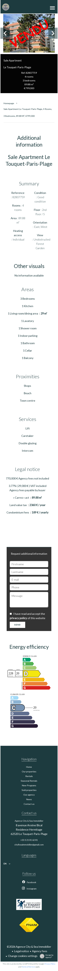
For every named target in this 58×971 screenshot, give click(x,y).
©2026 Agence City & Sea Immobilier (29, 946)
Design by (45, 956)
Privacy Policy (50, 964)
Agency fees (39, 951)
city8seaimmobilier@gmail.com (29, 844)
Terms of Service (28, 967)
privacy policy (18, 618)
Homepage (9, 103)
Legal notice (21, 951)
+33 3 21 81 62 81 (29, 840)
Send (17, 625)
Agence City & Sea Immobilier (29, 820)
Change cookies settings (22, 956)
